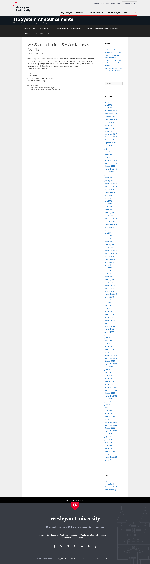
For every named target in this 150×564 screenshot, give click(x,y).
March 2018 (109, 125)
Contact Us (44, 535)
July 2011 (108, 335)
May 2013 (108, 271)
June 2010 (108, 370)
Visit (107, 3)
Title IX (73, 559)
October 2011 (110, 326)
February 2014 (110, 244)
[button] (134, 13)
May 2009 (108, 407)
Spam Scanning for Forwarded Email (69, 28)
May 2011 (108, 340)
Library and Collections (72, 538)
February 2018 (110, 128)
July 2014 (108, 230)
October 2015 (110, 189)
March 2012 (109, 311)
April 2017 (108, 157)
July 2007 (108, 460)
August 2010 (109, 367)
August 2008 (109, 434)
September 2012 (111, 294)
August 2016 (109, 172)
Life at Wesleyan (113, 13)
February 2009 (110, 416)
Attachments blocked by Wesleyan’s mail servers (102, 28)
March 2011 (109, 346)
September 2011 (111, 329)
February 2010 (110, 381)
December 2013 (111, 250)
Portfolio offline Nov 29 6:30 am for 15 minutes (44, 90)
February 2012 (110, 314)
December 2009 (111, 387)
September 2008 (111, 431)
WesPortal (64, 535)
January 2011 (110, 352)
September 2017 (111, 143)
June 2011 (108, 338)
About (126, 13)
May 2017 (108, 154)
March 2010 (109, 378)
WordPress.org (110, 490)
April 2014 (108, 239)
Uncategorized (34, 85)
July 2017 (108, 148)
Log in (107, 481)
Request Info (99, 3)
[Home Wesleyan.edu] (75, 506)
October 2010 (110, 361)
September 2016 (111, 169)
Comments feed (111, 487)
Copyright (60, 559)
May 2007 (108, 463)
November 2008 (111, 425)
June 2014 (108, 233)
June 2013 (108, 268)
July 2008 (108, 437)
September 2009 (111, 396)
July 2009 (108, 402)
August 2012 (109, 297)
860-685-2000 (98, 527)
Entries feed (109, 484)
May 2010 (108, 373)
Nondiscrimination (106, 559)
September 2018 (111, 119)
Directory (75, 535)
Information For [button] (129, 3)
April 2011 (108, 343)
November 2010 (111, 358)
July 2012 (108, 300)
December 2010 (111, 355)
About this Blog (29, 28)
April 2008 (108, 445)
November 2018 (111, 113)
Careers (54, 535)
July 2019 (108, 102)
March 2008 (109, 448)
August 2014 (109, 227)
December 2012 (111, 285)
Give (118, 3)
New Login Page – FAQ (45, 28)
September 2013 (111, 259)
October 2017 (110, 140)
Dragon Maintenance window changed (42, 88)
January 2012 (110, 317)
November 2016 (111, 163)
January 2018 (110, 131)
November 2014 (111, 218)
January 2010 (110, 384)
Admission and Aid (95, 13)
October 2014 (110, 221)
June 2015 (108, 201)
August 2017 (109, 146)
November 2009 (111, 390)
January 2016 (110, 180)
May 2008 (108, 442)
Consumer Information (92, 559)
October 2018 (110, 116)
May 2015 (108, 204)
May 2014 (108, 236)
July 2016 (108, 175)
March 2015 (109, 210)
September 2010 (111, 364)
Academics (80, 13)
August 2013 (109, 262)
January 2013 (110, 282)
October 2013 (110, 256)
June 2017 (108, 151)
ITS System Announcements (43, 19)
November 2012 (111, 288)
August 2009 (109, 399)
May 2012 (108, 306)
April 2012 (108, 309)
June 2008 (108, 439)
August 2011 (109, 332)
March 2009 (109, 413)
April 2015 (108, 207)
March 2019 (109, 108)
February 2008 (110, 451)
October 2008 (110, 428)
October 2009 (110, 393)
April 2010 (108, 375)
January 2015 (110, 215)
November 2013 (111, 253)
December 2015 (111, 183)
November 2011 (111, 323)
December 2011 (111, 320)
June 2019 (108, 105)
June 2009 (108, 405)
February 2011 (110, 349)
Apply (113, 3)
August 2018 (109, 122)
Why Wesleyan (66, 13)
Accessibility (81, 559)
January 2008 (110, 454)
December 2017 (111, 134)
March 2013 (109, 276)
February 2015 (110, 212)
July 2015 (108, 198)
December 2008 (111, 422)
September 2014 (111, 224)
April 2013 (108, 274)
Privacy (67, 559)
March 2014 (109, 242)
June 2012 (108, 303)
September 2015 (111, 192)
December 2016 (111, 160)
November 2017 (111, 137)
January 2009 (110, 419)
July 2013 (108, 265)
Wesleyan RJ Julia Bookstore (93, 535)
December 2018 (111, 111)
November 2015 (111, 186)
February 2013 (110, 279)
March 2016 (109, 178)
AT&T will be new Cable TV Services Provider (39, 34)
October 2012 (110, 291)
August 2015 (109, 195)
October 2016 (110, 166)
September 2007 (111, 457)
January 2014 (110, 247)
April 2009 (108, 410)
